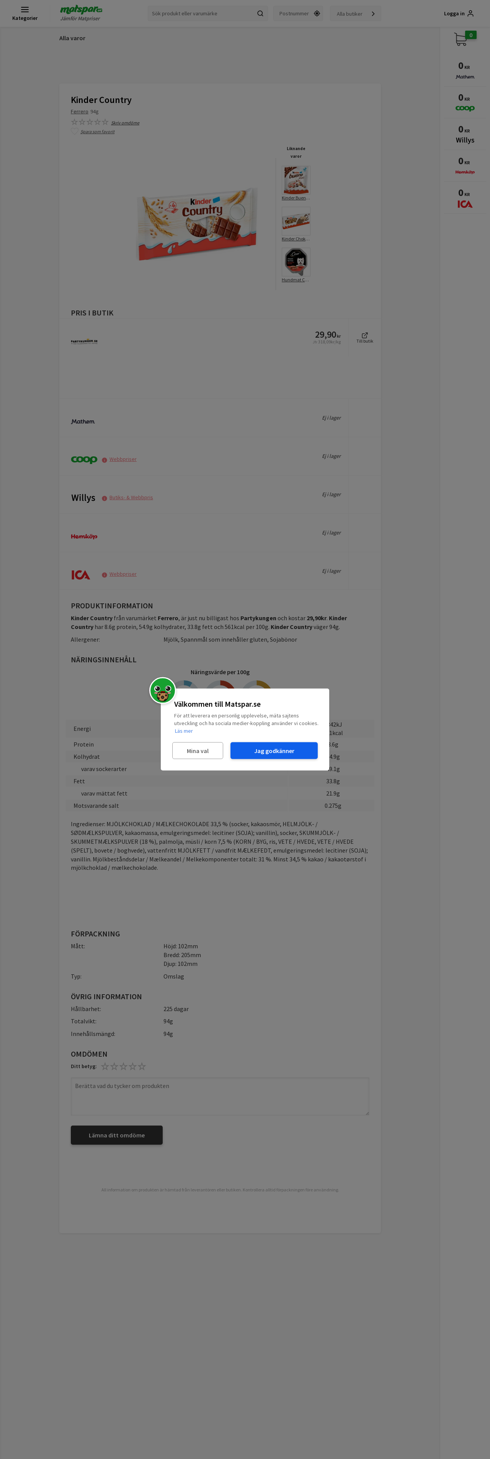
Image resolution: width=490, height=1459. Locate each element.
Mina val (198, 750)
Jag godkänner (274, 750)
